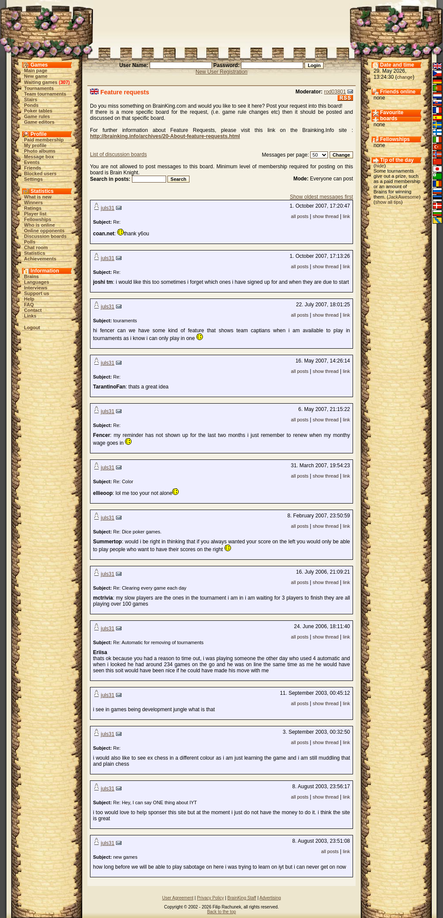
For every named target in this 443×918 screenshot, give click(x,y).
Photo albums (40, 151)
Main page (36, 70)
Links (30, 315)
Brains (31, 276)
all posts (299, 216)
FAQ (29, 304)
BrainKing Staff (242, 898)
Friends (33, 167)
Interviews (36, 287)
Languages (36, 282)
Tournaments (39, 88)
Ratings (33, 208)
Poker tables (38, 110)
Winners (33, 202)
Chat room (36, 247)
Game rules (37, 116)
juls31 (107, 208)
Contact (33, 310)
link (346, 216)
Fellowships (37, 219)
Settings (33, 179)
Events (32, 162)
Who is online (39, 225)
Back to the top (221, 911)
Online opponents (44, 230)
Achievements (40, 258)
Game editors (39, 122)
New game (36, 76)
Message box (39, 156)
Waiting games (41, 82)
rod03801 (335, 92)
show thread (326, 216)
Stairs (31, 99)
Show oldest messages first (321, 197)
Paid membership (44, 139)
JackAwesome (403, 196)
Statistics (34, 253)
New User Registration (221, 72)
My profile (35, 145)
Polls (29, 241)
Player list (35, 213)
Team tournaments (45, 93)
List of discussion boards (118, 154)
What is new (38, 196)
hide (379, 165)
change (405, 77)
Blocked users (40, 173)
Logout (32, 327)
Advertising (270, 898)
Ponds (31, 105)
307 (64, 82)
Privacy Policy (210, 898)
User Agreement (177, 898)
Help (29, 299)
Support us (36, 293)
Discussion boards (45, 236)
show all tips (388, 202)
